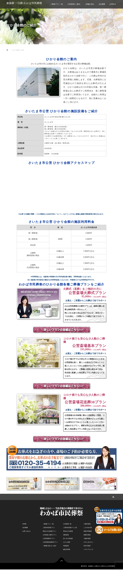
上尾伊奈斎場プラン (49, 527)
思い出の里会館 (68, 538)
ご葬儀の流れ (89, 4)
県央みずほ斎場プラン (49, 531)
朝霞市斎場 (87, 535)
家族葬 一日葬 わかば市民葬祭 (24, 3)
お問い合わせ (26, 531)
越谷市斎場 (66, 549)
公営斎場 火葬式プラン (50, 535)
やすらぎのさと (88, 542)
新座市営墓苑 (88, 531)
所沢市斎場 (87, 546)
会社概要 (102, 4)
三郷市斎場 (87, 524)
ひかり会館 (66, 542)
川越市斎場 (87, 538)
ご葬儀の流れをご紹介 (49, 546)
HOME (24, 524)
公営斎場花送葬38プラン (50, 542)
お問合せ (113, 4)
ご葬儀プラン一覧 (56, 4)
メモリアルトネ (88, 549)
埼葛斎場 (66, 546)
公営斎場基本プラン (49, 538)
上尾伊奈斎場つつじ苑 (70, 527)
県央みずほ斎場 (68, 531)
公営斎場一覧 (67, 524)
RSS (113, 496)
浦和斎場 (66, 535)
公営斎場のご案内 (73, 4)
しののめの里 (88, 527)
